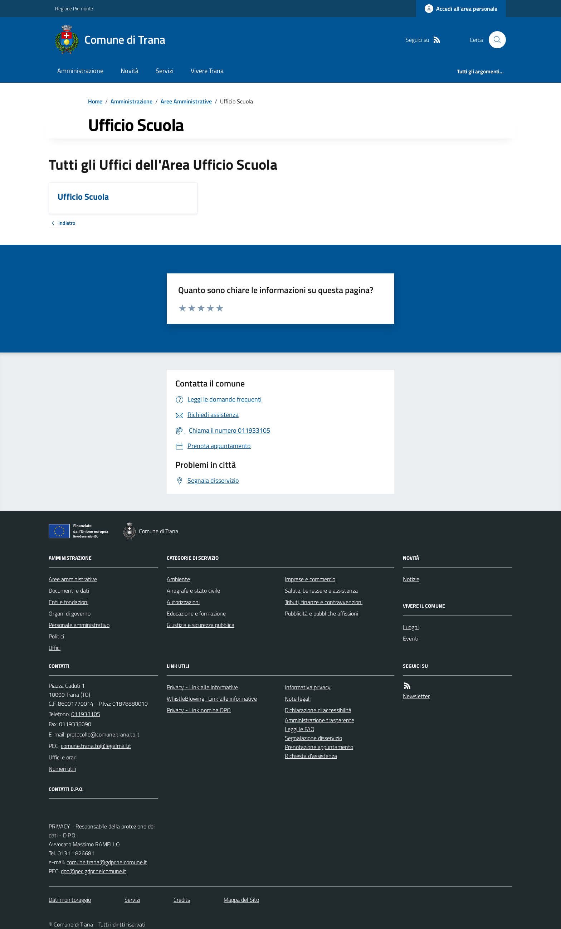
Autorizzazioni (183, 602)
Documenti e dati (69, 590)
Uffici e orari (63, 757)
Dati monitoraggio (70, 899)
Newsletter (416, 696)
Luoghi (411, 627)
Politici (56, 636)
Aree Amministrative (186, 101)
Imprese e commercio (310, 579)
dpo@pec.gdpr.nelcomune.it (93, 871)
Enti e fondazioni (68, 602)
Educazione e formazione (196, 613)
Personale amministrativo (79, 625)
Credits (182, 899)
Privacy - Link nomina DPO (199, 710)
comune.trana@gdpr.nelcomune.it (107, 862)
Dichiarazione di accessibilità (318, 710)
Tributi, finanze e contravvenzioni (323, 602)
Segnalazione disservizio (313, 738)
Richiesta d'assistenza (311, 756)
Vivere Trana (207, 71)
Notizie (411, 579)
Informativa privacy (308, 687)
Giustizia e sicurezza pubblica (200, 625)
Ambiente (178, 579)
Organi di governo (70, 613)
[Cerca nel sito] (494, 39)
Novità (129, 71)
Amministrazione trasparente (319, 720)
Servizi (165, 71)
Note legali (298, 698)
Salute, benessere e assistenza (321, 590)
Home (95, 101)
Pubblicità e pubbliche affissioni (321, 613)
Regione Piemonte (74, 8)
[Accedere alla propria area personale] (461, 8)
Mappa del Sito (241, 899)
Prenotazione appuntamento (319, 747)
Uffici (54, 647)
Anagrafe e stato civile (193, 590)
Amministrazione (80, 71)
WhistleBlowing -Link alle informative (212, 698)
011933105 (85, 714)
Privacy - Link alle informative (202, 687)
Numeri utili (62, 768)
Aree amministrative (73, 579)
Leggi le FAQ (299, 729)
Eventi (410, 638)
